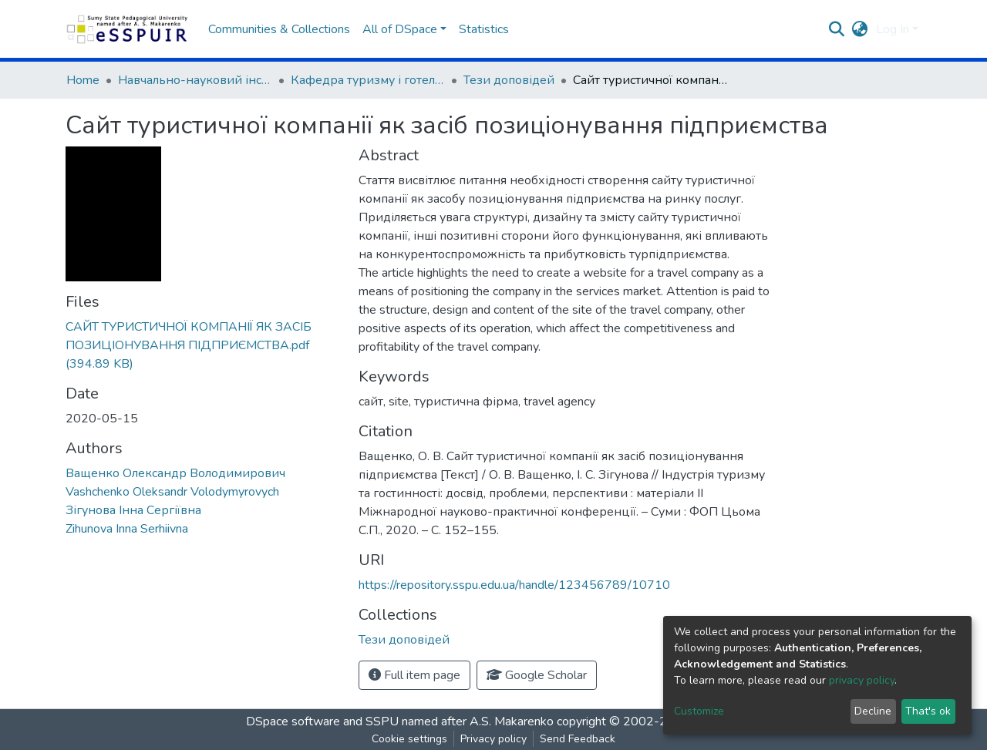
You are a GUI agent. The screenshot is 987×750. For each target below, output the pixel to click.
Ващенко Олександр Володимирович (175, 473)
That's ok (928, 711)
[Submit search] (837, 29)
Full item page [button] (414, 675)
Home (82, 80)
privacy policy (861, 680)
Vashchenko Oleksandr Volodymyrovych (172, 491)
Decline (872, 711)
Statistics (484, 29)
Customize (699, 711)
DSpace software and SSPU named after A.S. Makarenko (400, 721)
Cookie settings (409, 739)
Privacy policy (493, 739)
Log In (892, 29)
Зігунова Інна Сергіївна (133, 510)
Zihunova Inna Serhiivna (127, 528)
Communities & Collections (279, 29)
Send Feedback (577, 739)
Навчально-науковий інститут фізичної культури (195, 80)
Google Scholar (537, 675)
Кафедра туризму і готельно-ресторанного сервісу (368, 80)
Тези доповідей (508, 80)
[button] (860, 29)
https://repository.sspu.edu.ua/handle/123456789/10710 (514, 585)
